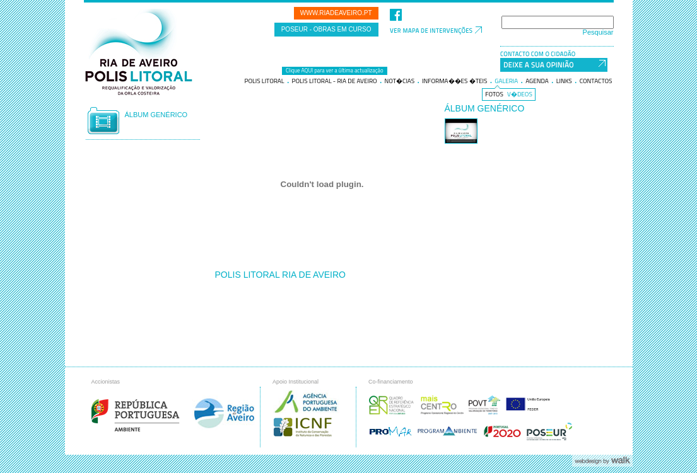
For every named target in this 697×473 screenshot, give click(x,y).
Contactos (596, 81)
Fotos (494, 94)
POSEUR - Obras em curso (326, 29)
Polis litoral (264, 81)
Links (564, 81)
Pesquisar (598, 32)
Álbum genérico (156, 114)
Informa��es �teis (454, 81)
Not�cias (400, 81)
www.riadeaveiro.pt (336, 12)
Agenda (537, 81)
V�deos (519, 94)
